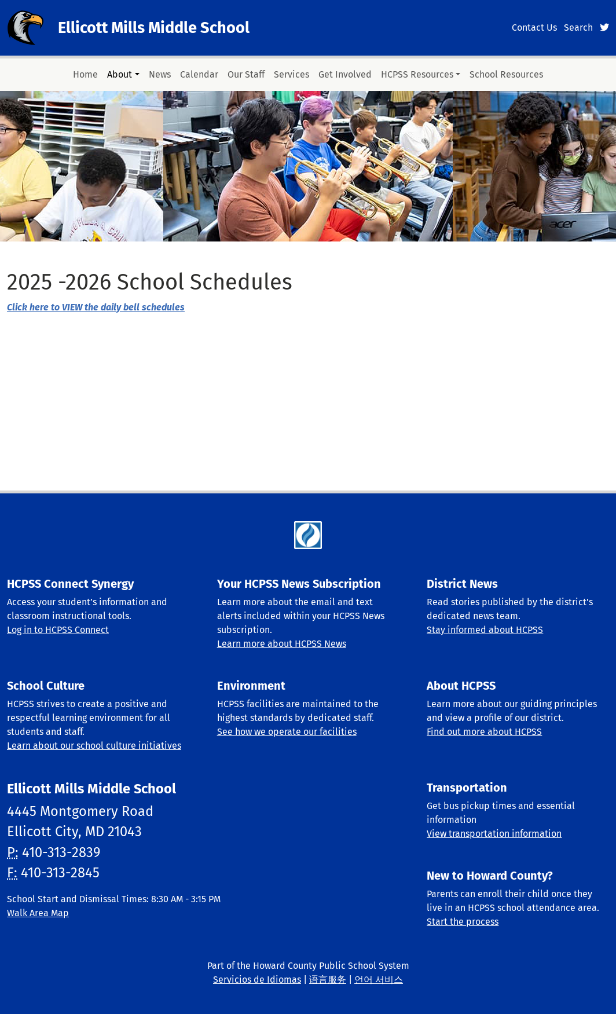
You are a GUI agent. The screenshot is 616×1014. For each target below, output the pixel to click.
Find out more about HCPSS (484, 731)
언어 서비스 (378, 979)
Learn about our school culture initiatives (94, 745)
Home (85, 74)
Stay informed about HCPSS (485, 629)
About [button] (119, 74)
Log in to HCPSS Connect (58, 629)
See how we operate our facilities (287, 731)
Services (291, 74)
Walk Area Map (38, 912)
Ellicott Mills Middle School (154, 28)
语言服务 (327, 979)
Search (578, 27)
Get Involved (345, 74)
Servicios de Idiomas (257, 979)
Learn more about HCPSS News (281, 643)
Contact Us (534, 27)
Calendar (199, 74)
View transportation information (494, 833)
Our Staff (246, 74)
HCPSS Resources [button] (417, 74)
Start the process (462, 921)
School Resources (506, 74)
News (160, 74)
